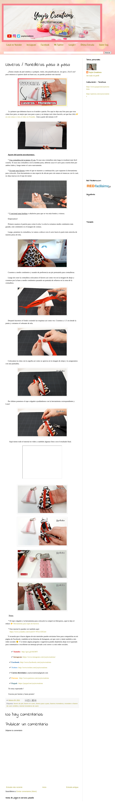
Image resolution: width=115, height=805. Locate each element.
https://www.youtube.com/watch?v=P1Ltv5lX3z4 (28, 632)
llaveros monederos (57, 703)
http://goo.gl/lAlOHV (30, 652)
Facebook (45, 44)
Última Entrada (87, 44)
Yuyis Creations (95, 72)
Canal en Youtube (14, 44)
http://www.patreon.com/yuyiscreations (34, 678)
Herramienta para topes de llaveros (26, 624)
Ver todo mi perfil (92, 76)
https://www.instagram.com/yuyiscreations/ (39, 657)
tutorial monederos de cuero (29, 706)
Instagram (31, 44)
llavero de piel (18, 703)
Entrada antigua (72, 787)
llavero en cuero (29, 703)
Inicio (44, 787)
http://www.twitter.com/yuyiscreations (32, 667)
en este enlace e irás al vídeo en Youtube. (21, 117)
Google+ (72, 44)
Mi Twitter (59, 44)
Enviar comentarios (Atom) (26, 791)
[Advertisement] (98, 138)
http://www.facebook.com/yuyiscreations (35, 662)
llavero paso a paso (42, 703)
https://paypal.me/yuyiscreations (30, 683)
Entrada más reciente (14, 787)
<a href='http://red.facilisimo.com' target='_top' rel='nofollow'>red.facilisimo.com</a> (98, 186)
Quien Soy (103, 44)
